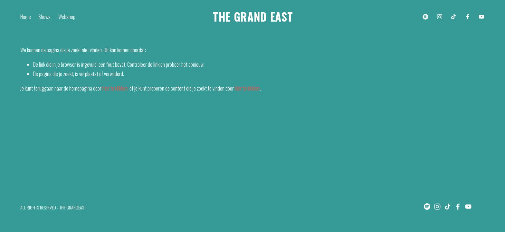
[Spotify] (425, 17)
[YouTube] (481, 17)
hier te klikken (115, 88)
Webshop (66, 17)
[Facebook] (467, 17)
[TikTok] (453, 17)
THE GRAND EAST (253, 16)
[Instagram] (439, 17)
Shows (44, 17)
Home (25, 17)
